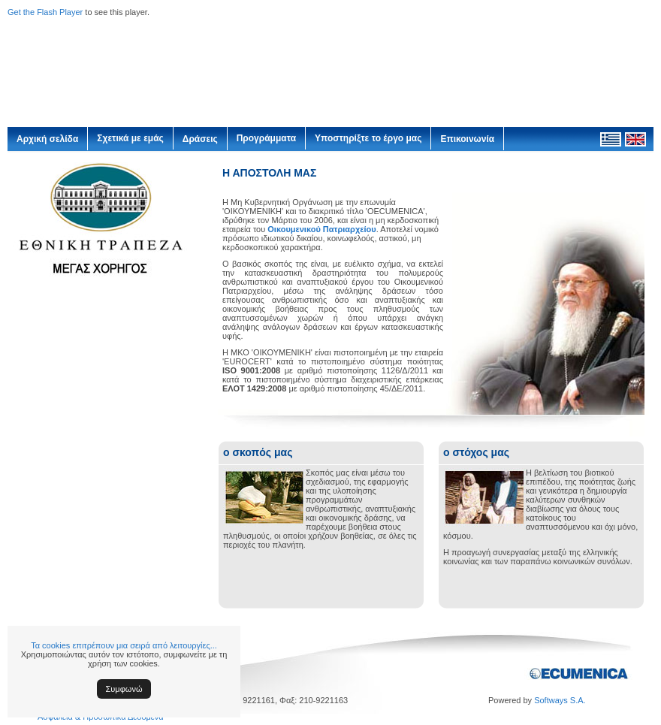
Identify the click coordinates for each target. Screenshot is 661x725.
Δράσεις (200, 139)
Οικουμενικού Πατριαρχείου (321, 229)
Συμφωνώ (124, 688)
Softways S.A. (559, 700)
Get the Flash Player (45, 12)
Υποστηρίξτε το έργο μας (368, 138)
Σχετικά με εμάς (130, 138)
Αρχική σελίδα (47, 139)
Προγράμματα (266, 138)
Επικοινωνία (467, 139)
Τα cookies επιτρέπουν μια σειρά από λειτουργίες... (124, 645)
